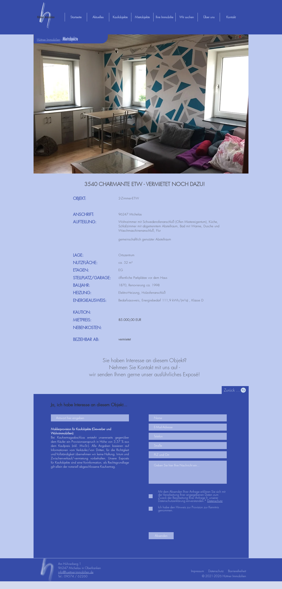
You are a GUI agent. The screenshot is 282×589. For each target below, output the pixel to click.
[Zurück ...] (235, 390)
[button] (141, 104)
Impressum (197, 571)
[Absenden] (161, 535)
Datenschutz (216, 571)
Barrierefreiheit (237, 571)
